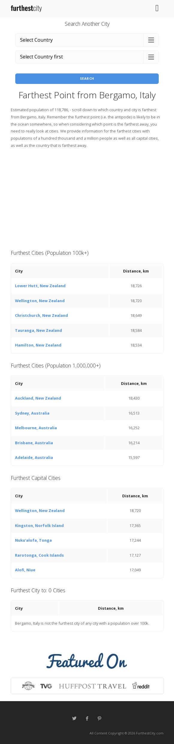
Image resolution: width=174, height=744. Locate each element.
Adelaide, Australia (34, 457)
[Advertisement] (87, 198)
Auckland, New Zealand (38, 398)
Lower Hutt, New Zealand (40, 285)
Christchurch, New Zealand (41, 315)
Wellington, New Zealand (40, 300)
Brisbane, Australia (34, 442)
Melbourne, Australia (36, 427)
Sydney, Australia (32, 413)
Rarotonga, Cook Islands (39, 555)
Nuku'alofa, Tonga (33, 540)
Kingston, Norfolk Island (39, 525)
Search (87, 78)
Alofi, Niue (25, 570)
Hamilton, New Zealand (38, 345)
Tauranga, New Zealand (38, 330)
